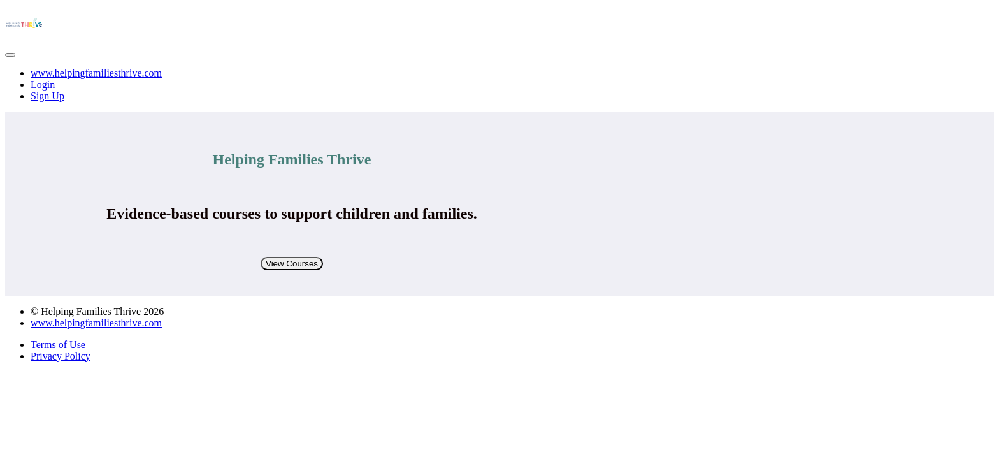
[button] (10, 55)
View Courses (292, 263)
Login (43, 84)
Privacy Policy (60, 356)
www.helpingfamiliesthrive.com (96, 73)
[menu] (499, 85)
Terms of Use (58, 344)
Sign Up (47, 96)
